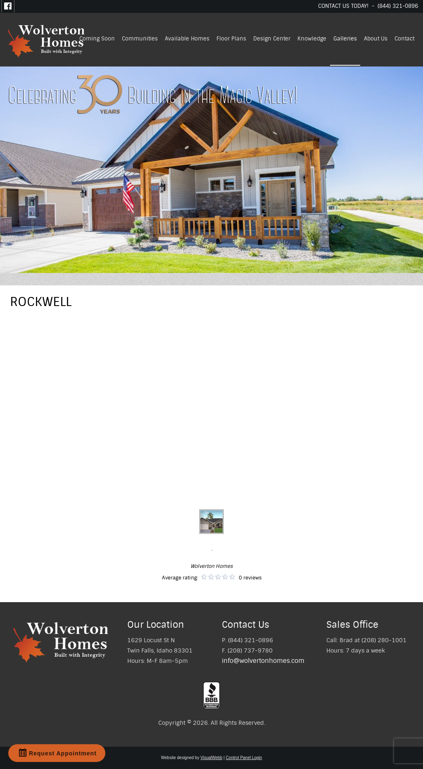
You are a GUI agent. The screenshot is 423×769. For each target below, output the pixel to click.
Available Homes (187, 38)
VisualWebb (211, 757)
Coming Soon (97, 38)
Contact (404, 38)
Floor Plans (231, 38)
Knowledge (311, 38)
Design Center (271, 38)
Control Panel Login (244, 757)
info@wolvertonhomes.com (263, 661)
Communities (140, 38)
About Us (375, 38)
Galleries (345, 38)
